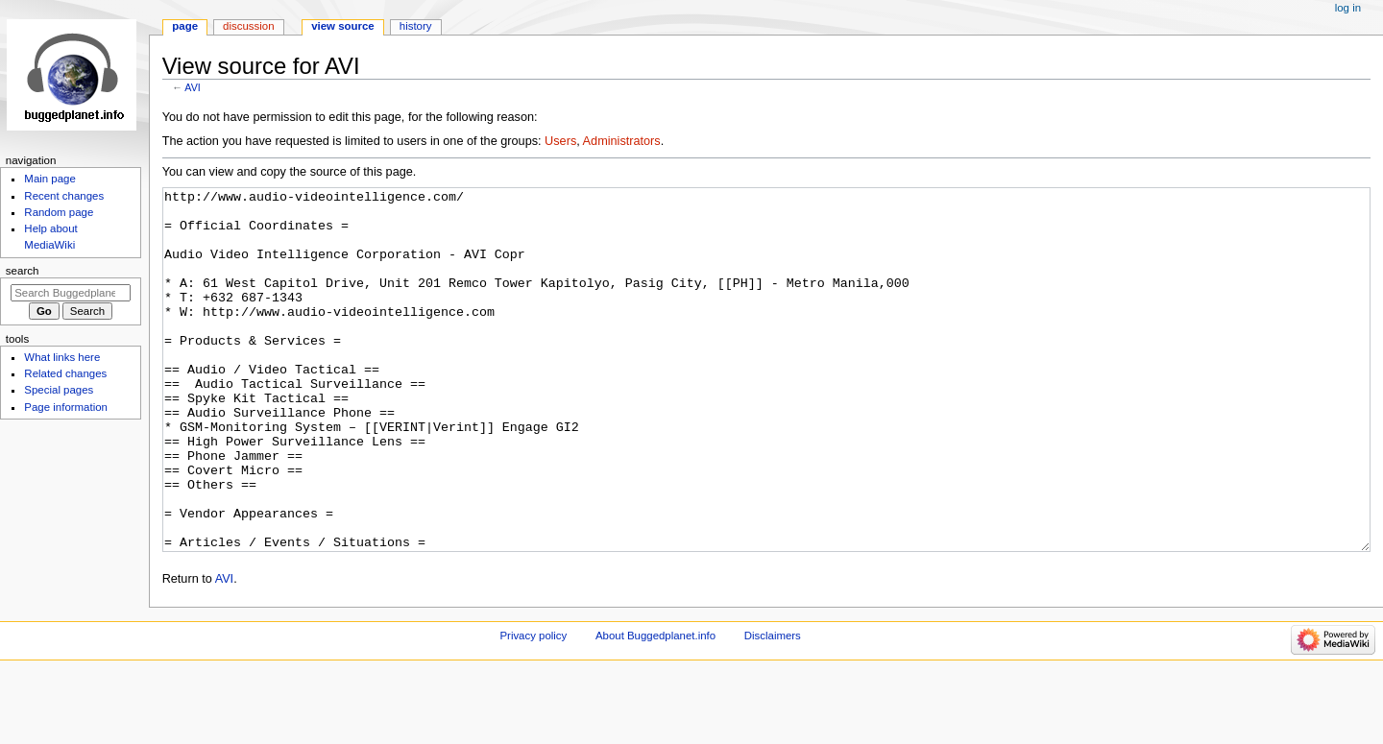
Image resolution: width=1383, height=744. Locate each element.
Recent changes (64, 196)
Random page (58, 212)
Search (22, 270)
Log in (1348, 7)
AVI (192, 87)
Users (560, 141)
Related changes (65, 373)
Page (185, 26)
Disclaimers (772, 707)
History (416, 26)
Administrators (622, 141)
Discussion (248, 26)
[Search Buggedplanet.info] (71, 292)
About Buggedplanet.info (655, 707)
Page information (66, 407)
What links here (62, 357)
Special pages (58, 390)
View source (343, 26)
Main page (50, 178)
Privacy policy (533, 707)
